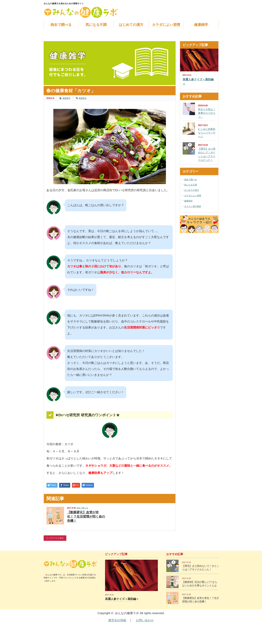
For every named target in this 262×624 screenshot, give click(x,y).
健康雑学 (201, 25)
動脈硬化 (83, 98)
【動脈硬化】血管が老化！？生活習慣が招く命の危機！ (86, 516)
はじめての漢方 (131, 25)
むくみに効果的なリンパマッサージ (206, 133)
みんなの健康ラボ (127, 613)
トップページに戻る (55, 538)
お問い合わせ (145, 620)
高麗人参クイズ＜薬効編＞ (198, 81)
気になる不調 (96, 25)
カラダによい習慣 (166, 25)
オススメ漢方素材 (192, 206)
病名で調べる (61, 25)
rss (212, 4)
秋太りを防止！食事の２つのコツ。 (206, 113)
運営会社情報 (117, 620)
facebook (217, 4)
